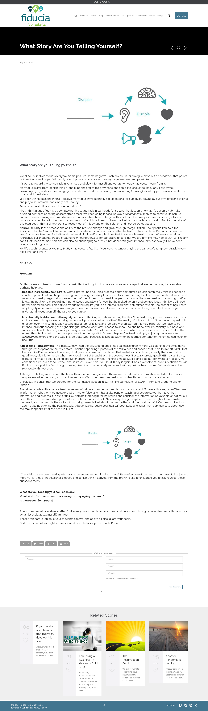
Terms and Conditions (21, 708)
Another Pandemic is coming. (173, 659)
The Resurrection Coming (130, 659)
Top (103, 705)
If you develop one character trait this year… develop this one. (45, 634)
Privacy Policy (40, 708)
